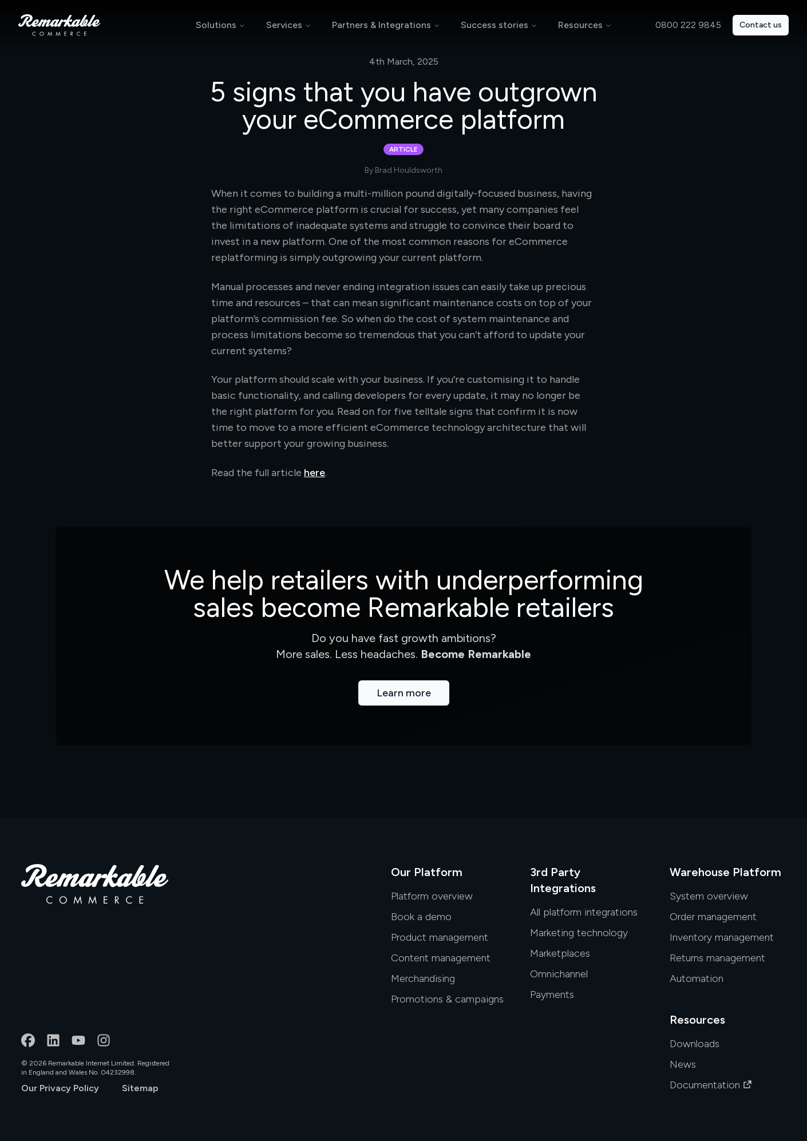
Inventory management (722, 937)
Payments (552, 994)
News (683, 1064)
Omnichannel (559, 974)
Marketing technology (579, 932)
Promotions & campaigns (447, 999)
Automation (696, 978)
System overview (709, 896)
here (314, 472)
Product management (439, 937)
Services (284, 24)
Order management (713, 916)
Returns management (717, 958)
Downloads (694, 1043)
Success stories (494, 24)
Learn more (404, 693)
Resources (580, 24)
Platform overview (432, 896)
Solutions (216, 24)
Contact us (760, 25)
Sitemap (140, 1088)
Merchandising (423, 978)
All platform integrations (584, 912)
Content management (440, 958)
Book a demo (421, 916)
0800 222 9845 (688, 24)
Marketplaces (560, 953)
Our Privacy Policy (60, 1088)
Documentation (711, 1085)
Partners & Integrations (381, 24)
